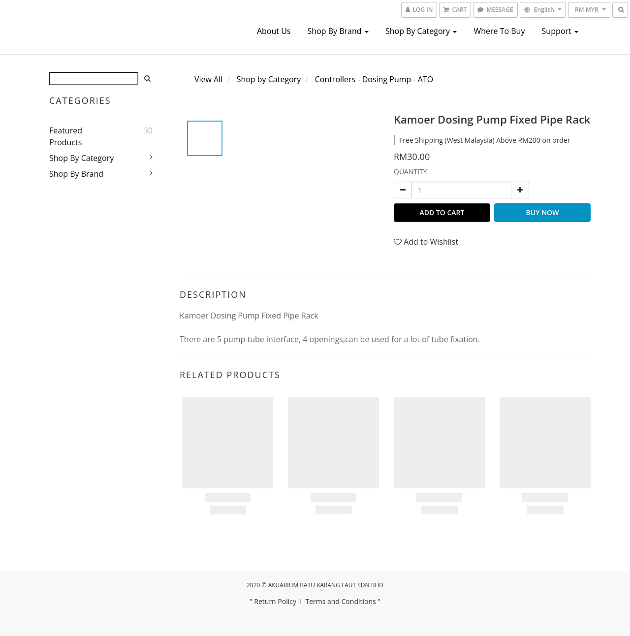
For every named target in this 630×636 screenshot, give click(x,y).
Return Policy (275, 601)
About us (274, 31)
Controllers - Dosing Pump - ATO (374, 79)
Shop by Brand (338, 31)
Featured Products (65, 136)
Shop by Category (421, 31)
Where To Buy (499, 31)
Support (560, 31)
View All (208, 79)
